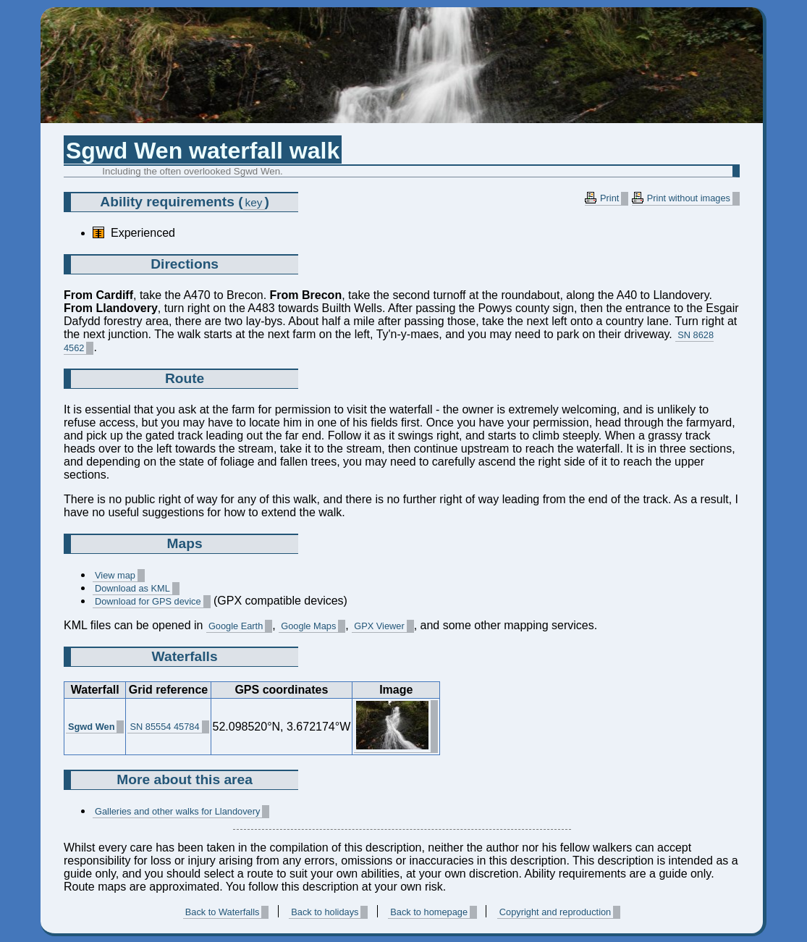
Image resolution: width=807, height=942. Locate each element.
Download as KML (132, 588)
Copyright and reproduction (555, 912)
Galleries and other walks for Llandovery (177, 811)
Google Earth (235, 626)
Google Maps (308, 626)
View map (115, 575)
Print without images (688, 198)
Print (609, 198)
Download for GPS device (148, 601)
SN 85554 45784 (164, 726)
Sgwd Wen (91, 726)
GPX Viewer (379, 626)
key (254, 202)
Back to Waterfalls (222, 912)
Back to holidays (324, 912)
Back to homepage (429, 912)
